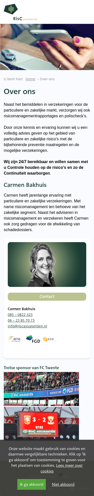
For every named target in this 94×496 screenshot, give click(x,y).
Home (30, 79)
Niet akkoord (63, 484)
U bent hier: (13, 79)
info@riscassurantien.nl (27, 326)
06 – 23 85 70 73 (21, 320)
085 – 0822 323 (20, 314)
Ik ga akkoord (31, 484)
